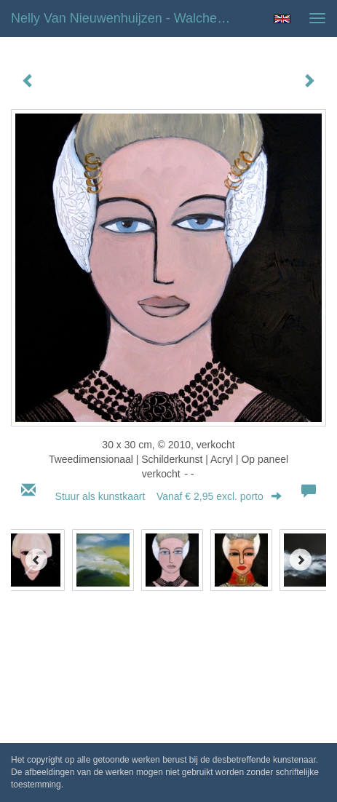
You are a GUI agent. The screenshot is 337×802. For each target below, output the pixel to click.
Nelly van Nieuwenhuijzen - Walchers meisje (128, 18)
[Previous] (36, 560)
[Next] (301, 560)
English (282, 19)
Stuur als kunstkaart (168, 496)
